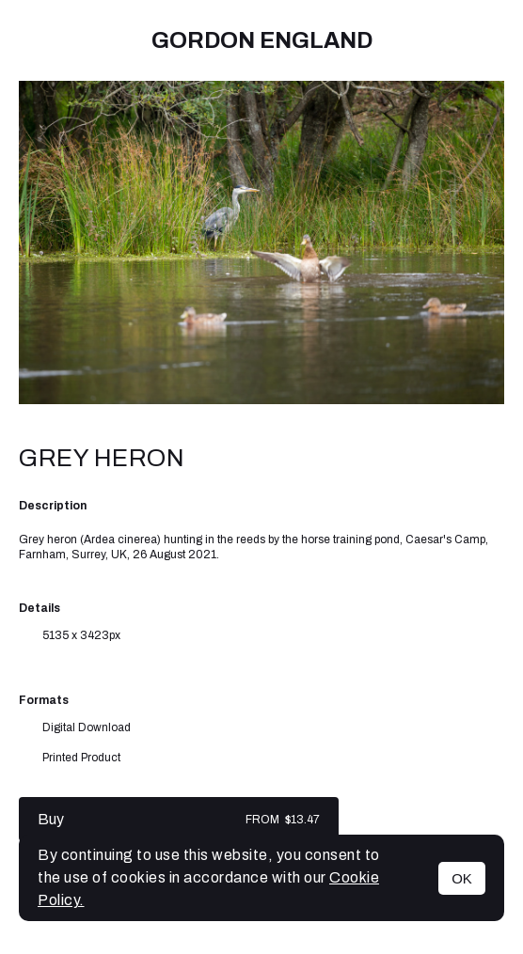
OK (462, 878)
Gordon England (261, 40)
